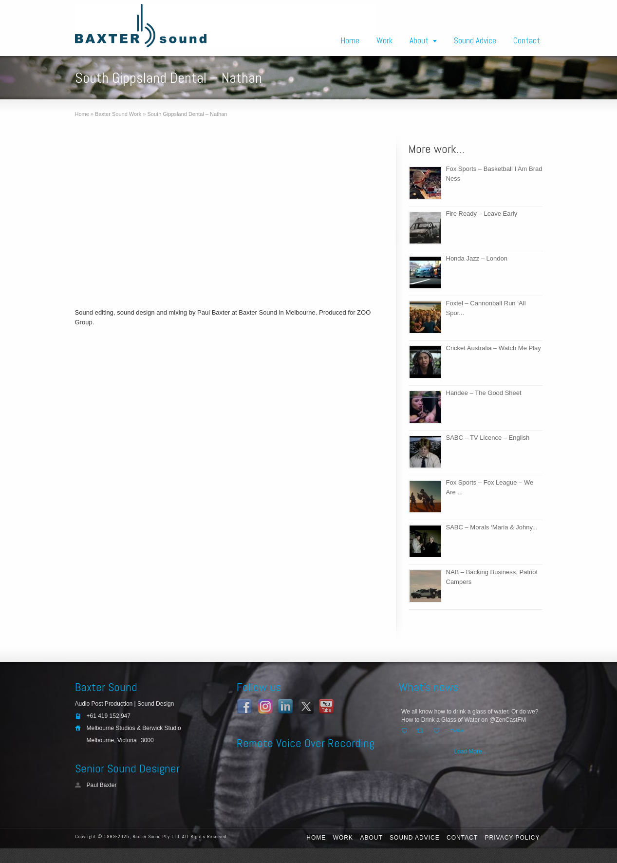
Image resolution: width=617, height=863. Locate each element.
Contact (526, 40)
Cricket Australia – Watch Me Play (493, 348)
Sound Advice (475, 40)
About (419, 40)
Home (350, 40)
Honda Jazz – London (476, 258)
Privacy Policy (512, 837)
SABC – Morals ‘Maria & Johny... (492, 527)
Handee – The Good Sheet (484, 392)
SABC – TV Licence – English (488, 437)
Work (384, 40)
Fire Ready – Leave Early (482, 213)
